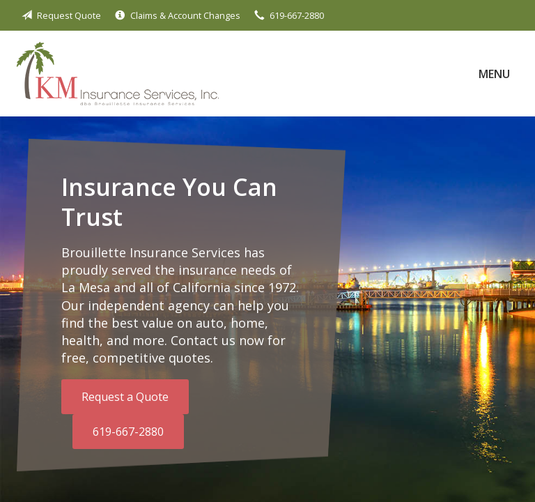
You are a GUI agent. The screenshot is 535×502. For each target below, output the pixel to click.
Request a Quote (125, 396)
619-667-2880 (128, 431)
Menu (494, 74)
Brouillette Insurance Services (118, 73)
